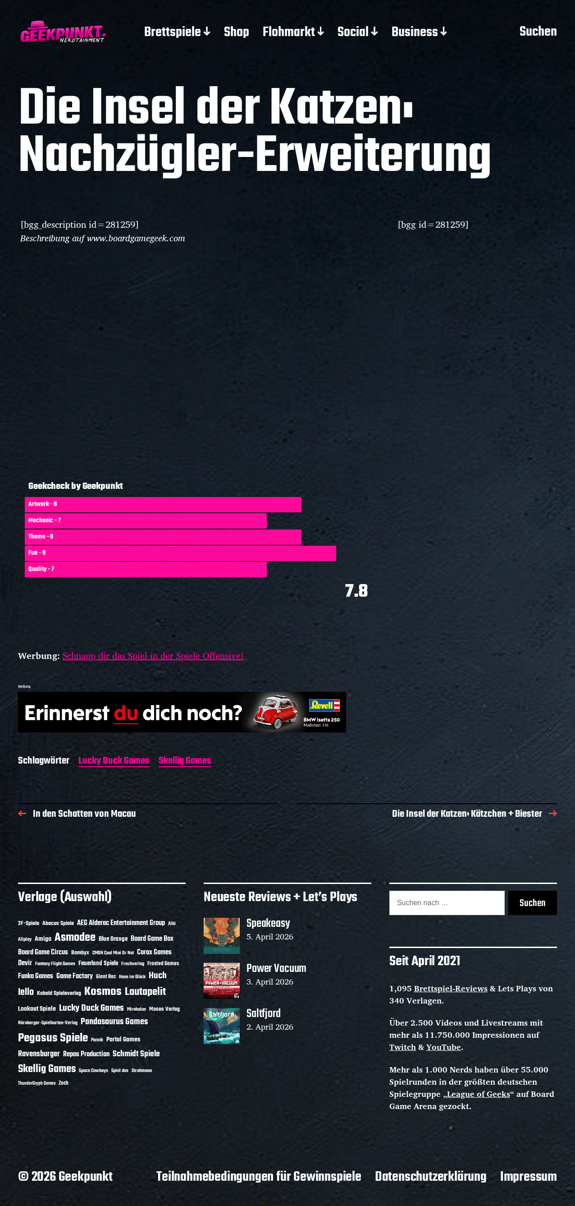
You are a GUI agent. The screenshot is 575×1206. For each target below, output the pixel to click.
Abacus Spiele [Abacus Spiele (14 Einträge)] (58, 923)
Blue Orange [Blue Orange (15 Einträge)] (113, 939)
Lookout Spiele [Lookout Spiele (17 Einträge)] (37, 1009)
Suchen (538, 32)
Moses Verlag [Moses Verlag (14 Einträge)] (164, 1009)
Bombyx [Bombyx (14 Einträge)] (80, 952)
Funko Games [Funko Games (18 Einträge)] (35, 976)
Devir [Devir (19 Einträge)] (25, 963)
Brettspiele (172, 33)
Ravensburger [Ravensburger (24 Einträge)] (39, 1054)
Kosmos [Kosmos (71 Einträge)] (103, 992)
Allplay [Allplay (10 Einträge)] (25, 939)
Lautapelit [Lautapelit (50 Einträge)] (145, 992)
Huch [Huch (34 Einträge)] (158, 976)
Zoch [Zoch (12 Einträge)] (63, 1083)
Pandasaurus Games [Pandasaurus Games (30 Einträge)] (114, 1022)
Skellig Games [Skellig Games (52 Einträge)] (47, 1069)
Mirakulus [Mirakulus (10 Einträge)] (136, 1009)
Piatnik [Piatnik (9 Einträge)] (97, 1040)
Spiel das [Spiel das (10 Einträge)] (119, 1070)
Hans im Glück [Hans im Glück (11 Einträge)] (132, 977)
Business (415, 33)
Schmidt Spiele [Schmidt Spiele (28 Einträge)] (136, 1054)
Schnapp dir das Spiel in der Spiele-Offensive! (153, 655)
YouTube (443, 1047)
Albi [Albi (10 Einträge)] (172, 923)
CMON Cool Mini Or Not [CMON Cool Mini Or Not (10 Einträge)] (113, 953)
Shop (236, 33)
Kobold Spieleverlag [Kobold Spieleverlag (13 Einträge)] (59, 993)
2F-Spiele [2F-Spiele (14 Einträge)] (28, 923)
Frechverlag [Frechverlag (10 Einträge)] (132, 963)
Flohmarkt (289, 33)
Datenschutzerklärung (431, 1177)
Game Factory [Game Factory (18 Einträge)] (74, 976)
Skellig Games (185, 761)
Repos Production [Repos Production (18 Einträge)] (86, 1054)
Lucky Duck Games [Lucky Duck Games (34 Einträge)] (91, 1008)
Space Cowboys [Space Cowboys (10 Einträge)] (93, 1070)
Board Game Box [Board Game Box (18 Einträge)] (152, 939)
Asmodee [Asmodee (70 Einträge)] (75, 938)
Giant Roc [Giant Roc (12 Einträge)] (106, 977)
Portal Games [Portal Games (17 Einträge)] (123, 1040)
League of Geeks (478, 1093)
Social (353, 33)
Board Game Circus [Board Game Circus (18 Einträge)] (43, 952)
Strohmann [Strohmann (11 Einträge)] (142, 1071)
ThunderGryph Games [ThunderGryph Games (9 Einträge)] (36, 1083)
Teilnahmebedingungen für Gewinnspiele (258, 1177)
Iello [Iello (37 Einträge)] (26, 992)
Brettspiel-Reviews (451, 988)
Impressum (528, 1177)
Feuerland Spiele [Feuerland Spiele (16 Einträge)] (98, 963)
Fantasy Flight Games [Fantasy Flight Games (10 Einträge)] (55, 963)
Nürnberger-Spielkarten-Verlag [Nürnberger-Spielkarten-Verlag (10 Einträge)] (48, 1022)
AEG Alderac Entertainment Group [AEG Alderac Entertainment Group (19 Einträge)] (121, 923)
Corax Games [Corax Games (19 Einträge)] (154, 952)
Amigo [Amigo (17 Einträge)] (43, 939)
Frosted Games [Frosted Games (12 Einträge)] (163, 964)
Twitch (402, 1047)
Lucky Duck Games (114, 761)
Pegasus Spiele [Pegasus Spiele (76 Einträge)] (53, 1038)
